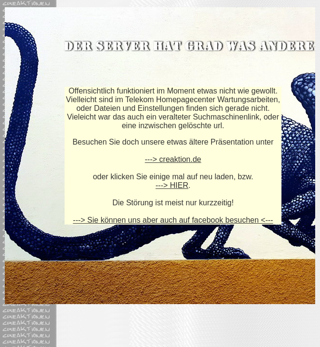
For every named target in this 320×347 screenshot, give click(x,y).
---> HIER (172, 185)
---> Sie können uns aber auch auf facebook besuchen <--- (173, 220)
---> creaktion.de (173, 159)
